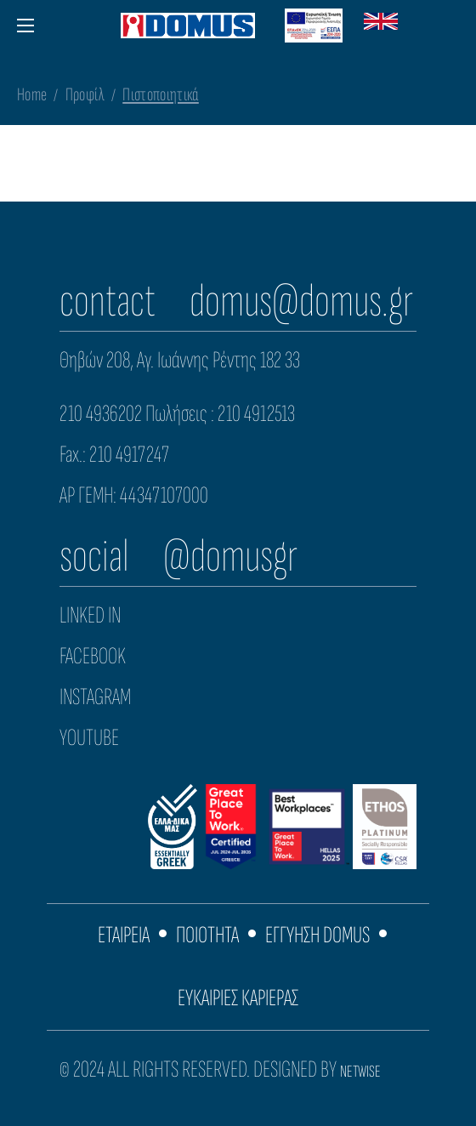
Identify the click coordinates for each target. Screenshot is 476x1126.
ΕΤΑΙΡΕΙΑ (124, 935)
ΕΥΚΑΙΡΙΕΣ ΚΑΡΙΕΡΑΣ (238, 998)
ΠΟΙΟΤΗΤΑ (207, 935)
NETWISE (360, 1071)
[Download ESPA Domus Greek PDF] (314, 26)
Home (32, 94)
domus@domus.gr (301, 301)
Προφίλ (85, 94)
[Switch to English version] (381, 25)
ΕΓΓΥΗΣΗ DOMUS (317, 935)
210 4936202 (101, 414)
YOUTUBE (89, 738)
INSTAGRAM (95, 697)
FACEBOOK (93, 656)
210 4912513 (256, 414)
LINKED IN (90, 615)
